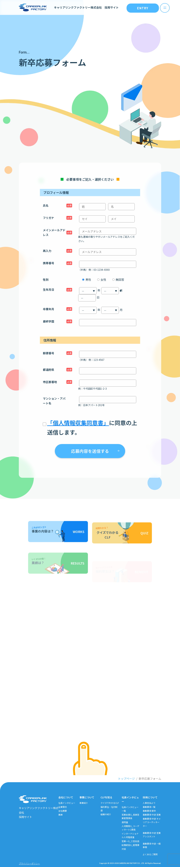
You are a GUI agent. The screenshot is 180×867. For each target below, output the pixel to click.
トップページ (126, 778)
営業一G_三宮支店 (130, 841)
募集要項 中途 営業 (152, 814)
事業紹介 (83, 802)
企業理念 (62, 806)
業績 (60, 814)
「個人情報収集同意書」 (78, 423)
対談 (124, 848)
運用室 (125, 822)
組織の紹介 (106, 814)
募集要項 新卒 (149, 810)
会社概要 (62, 810)
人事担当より (149, 802)
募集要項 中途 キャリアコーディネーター (152, 822)
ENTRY (143, 8)
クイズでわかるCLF (110, 802)
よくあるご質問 (150, 854)
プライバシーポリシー (29, 863)
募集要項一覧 (149, 806)
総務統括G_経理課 (130, 844)
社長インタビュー (66, 802)
